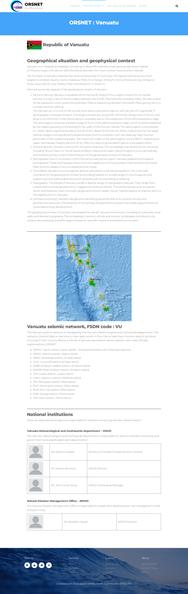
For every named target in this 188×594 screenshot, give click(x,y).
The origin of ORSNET (121, 6)
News (143, 6)
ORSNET (34, 4)
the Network (92, 6)
